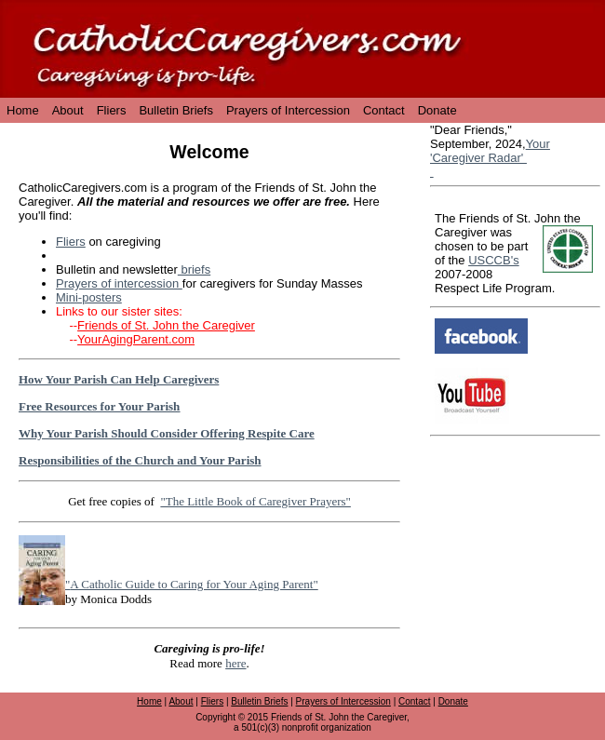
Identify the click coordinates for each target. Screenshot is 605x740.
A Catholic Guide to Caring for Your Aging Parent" (193, 584)
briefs (194, 269)
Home (23, 110)
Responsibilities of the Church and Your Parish (140, 460)
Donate (437, 110)
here (235, 663)
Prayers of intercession (119, 283)
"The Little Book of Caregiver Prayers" (255, 501)
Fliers (112, 110)
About (68, 110)
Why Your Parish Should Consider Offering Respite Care (167, 433)
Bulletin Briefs (175, 110)
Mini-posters (89, 297)
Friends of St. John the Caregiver (166, 325)
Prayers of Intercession (288, 110)
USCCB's (493, 260)
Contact (384, 110)
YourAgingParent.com (136, 339)
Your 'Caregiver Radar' (490, 151)
